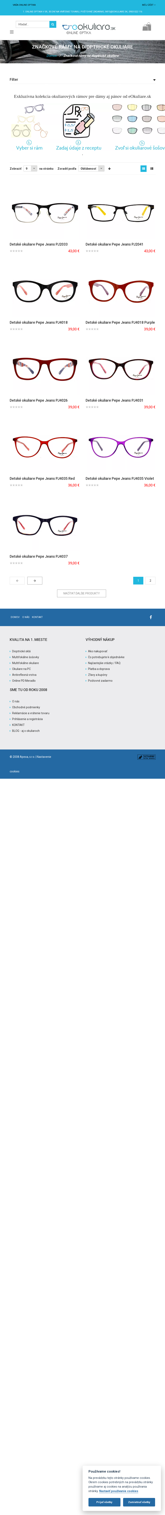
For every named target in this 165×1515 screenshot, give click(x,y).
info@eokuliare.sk (116, 11)
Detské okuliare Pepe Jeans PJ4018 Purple (120, 322)
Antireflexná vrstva (24, 674)
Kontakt (37, 617)
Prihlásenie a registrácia (27, 719)
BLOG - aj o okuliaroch (26, 730)
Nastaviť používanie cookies (118, 1491)
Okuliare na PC (21, 669)
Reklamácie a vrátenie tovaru (30, 713)
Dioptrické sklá (21, 651)
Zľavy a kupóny (97, 674)
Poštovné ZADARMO (92, 11)
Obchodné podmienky (26, 707)
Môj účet (148, 5)
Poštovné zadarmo (100, 680)
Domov (51, 56)
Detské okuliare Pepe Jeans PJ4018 (39, 322)
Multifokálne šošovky (25, 657)
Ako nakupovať (97, 651)
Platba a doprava (99, 669)
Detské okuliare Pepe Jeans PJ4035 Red (42, 478)
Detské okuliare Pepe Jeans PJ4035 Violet (120, 478)
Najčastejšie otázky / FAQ (104, 663)
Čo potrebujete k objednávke (106, 657)
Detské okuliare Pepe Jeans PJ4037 (39, 556)
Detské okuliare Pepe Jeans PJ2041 (115, 244)
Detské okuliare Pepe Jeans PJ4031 (115, 400)
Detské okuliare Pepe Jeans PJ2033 (39, 244)
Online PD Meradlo (24, 680)
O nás (25, 617)
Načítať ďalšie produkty (81, 593)
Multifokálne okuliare (25, 663)
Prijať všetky (104, 1502)
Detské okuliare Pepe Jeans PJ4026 (39, 400)
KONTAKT (18, 725)
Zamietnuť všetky (139, 1502)
